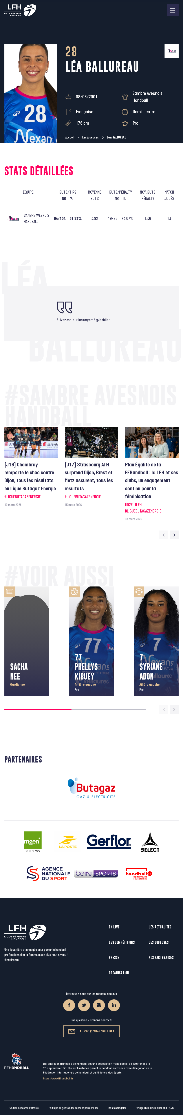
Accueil (69, 137)
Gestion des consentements (23, 1108)
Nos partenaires (161, 957)
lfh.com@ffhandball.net (91, 1031)
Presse (114, 957)
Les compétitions (122, 942)
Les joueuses (90, 137)
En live (114, 927)
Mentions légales (117, 1108)
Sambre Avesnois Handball (147, 96)
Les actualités (160, 927)
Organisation (119, 973)
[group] (31, 467)
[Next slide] (174, 535)
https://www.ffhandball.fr (58, 1078)
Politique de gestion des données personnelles (73, 1108)
